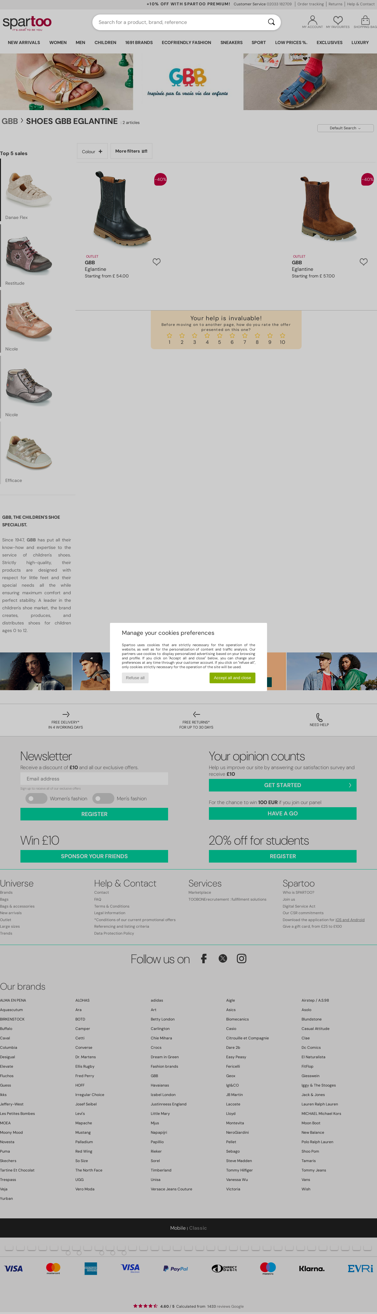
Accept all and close (232, 677)
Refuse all (135, 677)
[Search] (271, 22)
